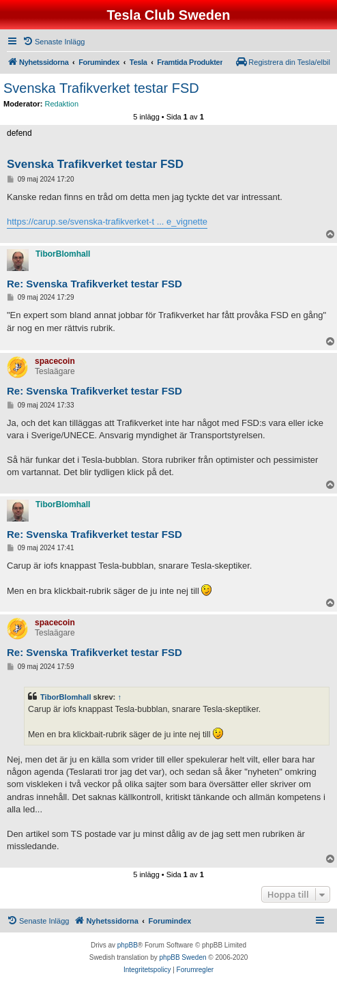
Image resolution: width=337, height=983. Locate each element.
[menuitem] (54, 41)
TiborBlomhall (65, 697)
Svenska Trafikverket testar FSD (101, 88)
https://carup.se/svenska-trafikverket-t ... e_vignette (107, 221)
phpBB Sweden (183, 957)
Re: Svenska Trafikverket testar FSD (94, 283)
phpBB (127, 945)
